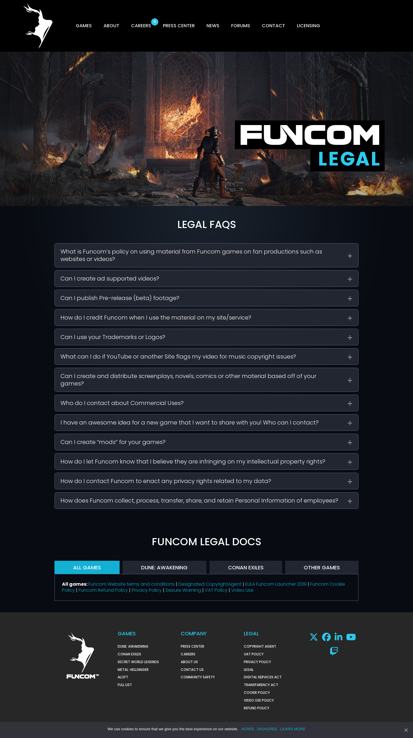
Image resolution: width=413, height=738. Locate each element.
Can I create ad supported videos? (110, 278)
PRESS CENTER (179, 25)
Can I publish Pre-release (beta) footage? (120, 298)
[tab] (206, 255)
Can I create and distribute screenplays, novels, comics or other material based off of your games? (188, 379)
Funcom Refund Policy (103, 590)
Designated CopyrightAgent (209, 584)
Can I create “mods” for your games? (113, 442)
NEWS (212, 25)
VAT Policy (216, 590)
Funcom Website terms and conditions (131, 584)
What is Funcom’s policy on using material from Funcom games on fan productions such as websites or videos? (191, 255)
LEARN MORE (292, 729)
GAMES (84, 25)
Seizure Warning (183, 590)
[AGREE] (406, 730)
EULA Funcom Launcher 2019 (276, 584)
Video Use (242, 590)
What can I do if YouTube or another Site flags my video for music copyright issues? (178, 356)
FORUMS (240, 25)
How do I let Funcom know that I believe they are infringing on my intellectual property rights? (193, 461)
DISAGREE (267, 729)
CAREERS (141, 25)
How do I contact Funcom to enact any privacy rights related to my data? (166, 481)
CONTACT (273, 25)
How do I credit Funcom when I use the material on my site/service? (156, 317)
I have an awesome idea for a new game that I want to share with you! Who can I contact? (190, 422)
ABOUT (111, 25)
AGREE (248, 729)
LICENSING (308, 25)
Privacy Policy (147, 590)
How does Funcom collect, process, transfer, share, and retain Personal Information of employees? (199, 500)
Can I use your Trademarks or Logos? (113, 337)
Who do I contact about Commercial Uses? (122, 403)
